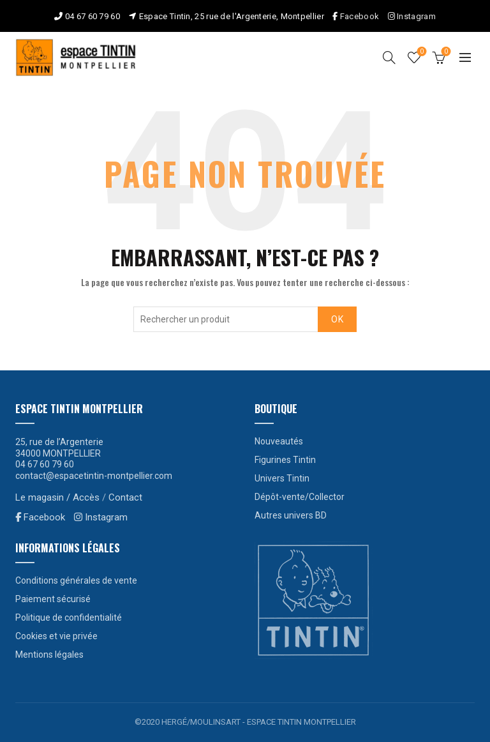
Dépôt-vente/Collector (300, 497)
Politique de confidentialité (68, 617)
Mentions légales (49, 654)
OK (337, 319)
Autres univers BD (291, 515)
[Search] (389, 57)
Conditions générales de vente (76, 580)
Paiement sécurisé (53, 599)
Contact (125, 497)
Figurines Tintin (285, 460)
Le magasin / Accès (57, 497)
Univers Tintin (282, 478)
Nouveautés (279, 441)
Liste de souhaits (420, 52)
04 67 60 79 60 (92, 16)
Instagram (412, 16)
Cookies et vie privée (56, 636)
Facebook (359, 16)
